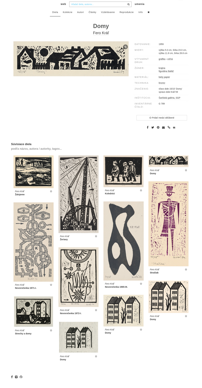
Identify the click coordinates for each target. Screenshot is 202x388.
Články (92, 18)
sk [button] (181, 4)
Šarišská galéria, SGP (169, 104)
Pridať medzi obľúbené (161, 124)
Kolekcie (67, 18)
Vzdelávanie (108, 18)
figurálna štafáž (166, 77)
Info (140, 18)
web (63, 10)
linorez (162, 89)
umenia (139, 10)
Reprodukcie (127, 18)
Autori (80, 18)
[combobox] (100, 10)
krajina (162, 74)
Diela (55, 18)
